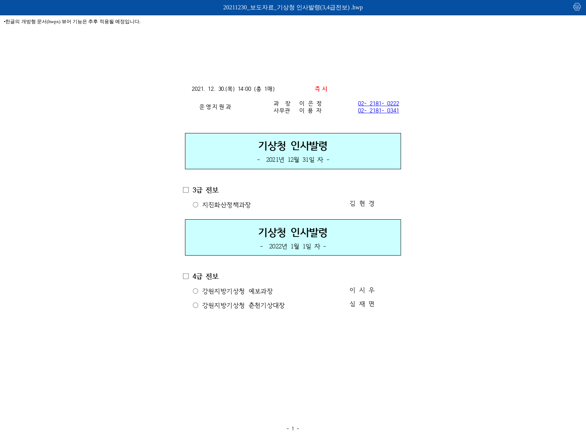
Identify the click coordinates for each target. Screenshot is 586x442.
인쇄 (577, 6)
